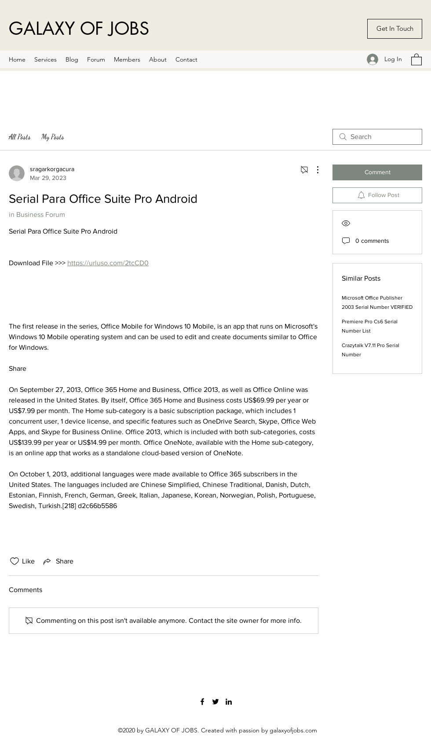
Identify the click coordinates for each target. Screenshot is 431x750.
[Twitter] (215, 701)
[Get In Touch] (394, 29)
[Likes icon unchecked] (14, 561)
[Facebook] (202, 701)
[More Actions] (313, 170)
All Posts (20, 136)
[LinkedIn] (228, 701)
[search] (377, 137)
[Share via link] (57, 561)
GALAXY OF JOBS (79, 28)
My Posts (52, 136)
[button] (416, 59)
